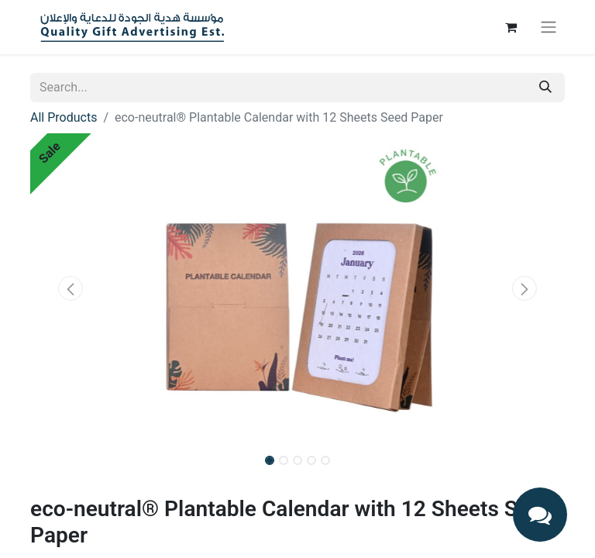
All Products (63, 117)
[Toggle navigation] (548, 27)
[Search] (545, 87)
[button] (70, 288)
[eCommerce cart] (510, 27)
